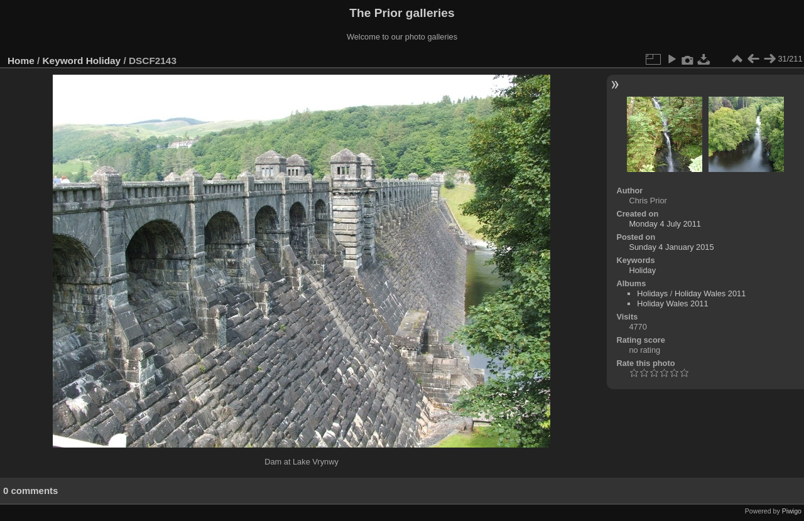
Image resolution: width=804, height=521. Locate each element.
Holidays (652, 293)
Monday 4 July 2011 (665, 223)
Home (21, 60)
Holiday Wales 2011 (710, 293)
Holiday (103, 60)
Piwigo (791, 511)
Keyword (63, 60)
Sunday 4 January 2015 (671, 247)
